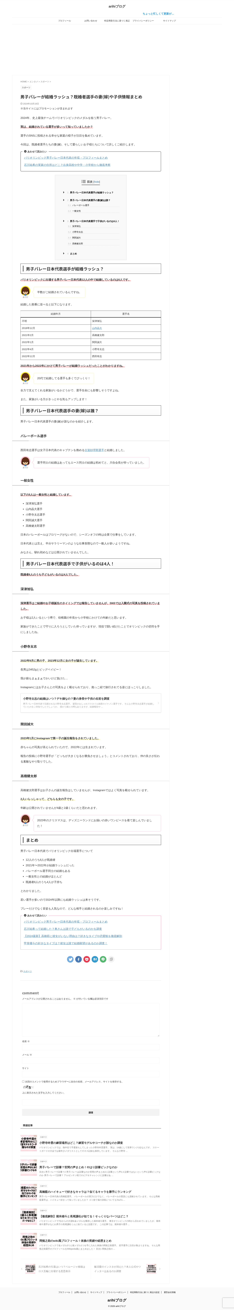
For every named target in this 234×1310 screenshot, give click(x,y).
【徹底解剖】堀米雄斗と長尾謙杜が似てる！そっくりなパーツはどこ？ (81, 1216)
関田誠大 (74, 237)
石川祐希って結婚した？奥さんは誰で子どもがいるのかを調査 (63, 928)
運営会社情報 (170, 1291)
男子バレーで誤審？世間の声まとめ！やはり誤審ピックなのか (76, 1166)
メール (27, 1054)
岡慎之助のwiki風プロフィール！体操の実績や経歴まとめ (73, 1240)
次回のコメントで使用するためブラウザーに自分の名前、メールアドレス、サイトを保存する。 (74, 1081)
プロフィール (64, 20)
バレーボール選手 (78, 205)
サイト (25, 1067)
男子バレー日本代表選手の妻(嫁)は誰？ (88, 200)
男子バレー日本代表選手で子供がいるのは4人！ (93, 221)
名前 (26, 1041)
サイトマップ (169, 20)
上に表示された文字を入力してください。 (44, 1092)
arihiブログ (117, 6)
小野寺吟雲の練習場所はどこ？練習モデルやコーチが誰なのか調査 (78, 1142)
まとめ (72, 253)
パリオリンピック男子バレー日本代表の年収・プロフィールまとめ (66, 157)
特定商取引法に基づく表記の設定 (117, 21)
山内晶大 (97, 328)
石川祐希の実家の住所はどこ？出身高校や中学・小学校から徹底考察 (67, 165)
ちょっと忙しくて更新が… (164, 13)
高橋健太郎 (75, 243)
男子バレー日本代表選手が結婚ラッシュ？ (90, 192)
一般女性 (74, 211)
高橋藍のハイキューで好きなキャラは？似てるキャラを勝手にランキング (82, 1191)
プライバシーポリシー (143, 20)
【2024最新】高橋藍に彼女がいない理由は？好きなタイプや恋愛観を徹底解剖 (73, 936)
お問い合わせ (90, 20)
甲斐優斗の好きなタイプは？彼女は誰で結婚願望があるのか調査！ (65, 943)
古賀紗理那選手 (94, 450)
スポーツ (27, 971)
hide (96, 181)
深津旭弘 (74, 226)
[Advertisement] (117, 49)
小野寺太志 (75, 232)
